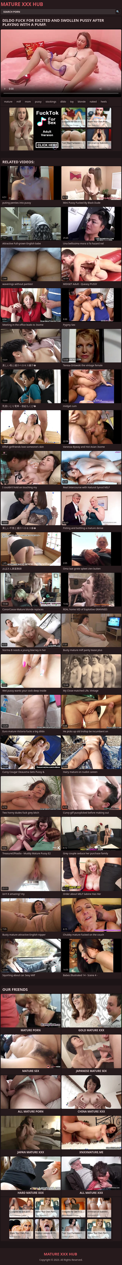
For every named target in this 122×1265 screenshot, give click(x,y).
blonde (82, 101)
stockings (51, 101)
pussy (38, 101)
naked (93, 101)
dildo (63, 101)
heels (104, 101)
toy (72, 101)
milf (18, 101)
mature (8, 101)
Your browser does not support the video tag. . (61, 63)
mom (28, 101)
